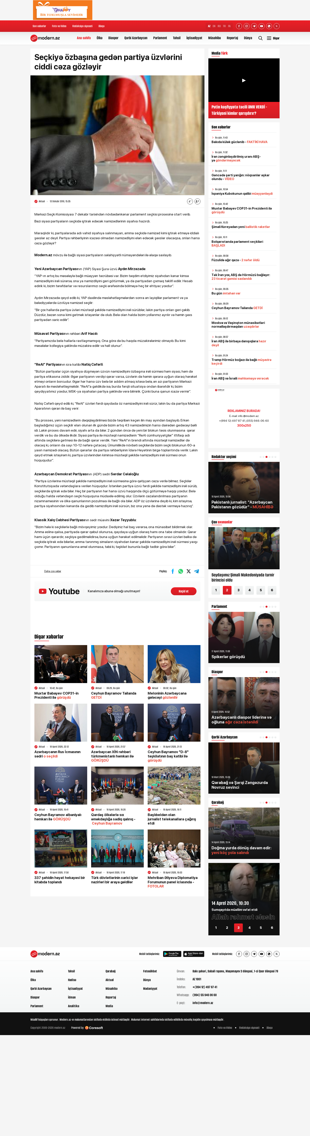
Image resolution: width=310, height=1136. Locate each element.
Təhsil (177, 38)
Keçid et (184, 591)
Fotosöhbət (150, 971)
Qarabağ (111, 971)
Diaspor (113, 38)
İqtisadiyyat (194, 38)
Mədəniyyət (150, 988)
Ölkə (99, 38)
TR (224, 26)
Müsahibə (214, 38)
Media (109, 1006)
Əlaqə (101, 26)
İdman (72, 997)
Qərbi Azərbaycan (135, 38)
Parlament (160, 38)
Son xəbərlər (39, 26)
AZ (209, 26)
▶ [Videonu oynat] (244, 80)
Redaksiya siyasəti (82, 26)
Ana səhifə (84, 38)
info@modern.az (203, 1002)
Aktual (110, 980)
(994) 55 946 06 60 (205, 995)
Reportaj (232, 38)
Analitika (73, 1006)
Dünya (248, 38)
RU (219, 26)
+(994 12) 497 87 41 (205, 987)
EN (214, 26)
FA (229, 26)
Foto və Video (59, 26)
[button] (261, 457)
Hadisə (72, 980)
